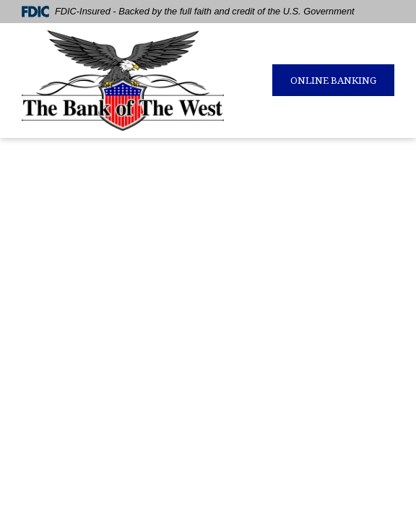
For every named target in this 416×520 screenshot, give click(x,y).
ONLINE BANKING (333, 80)
